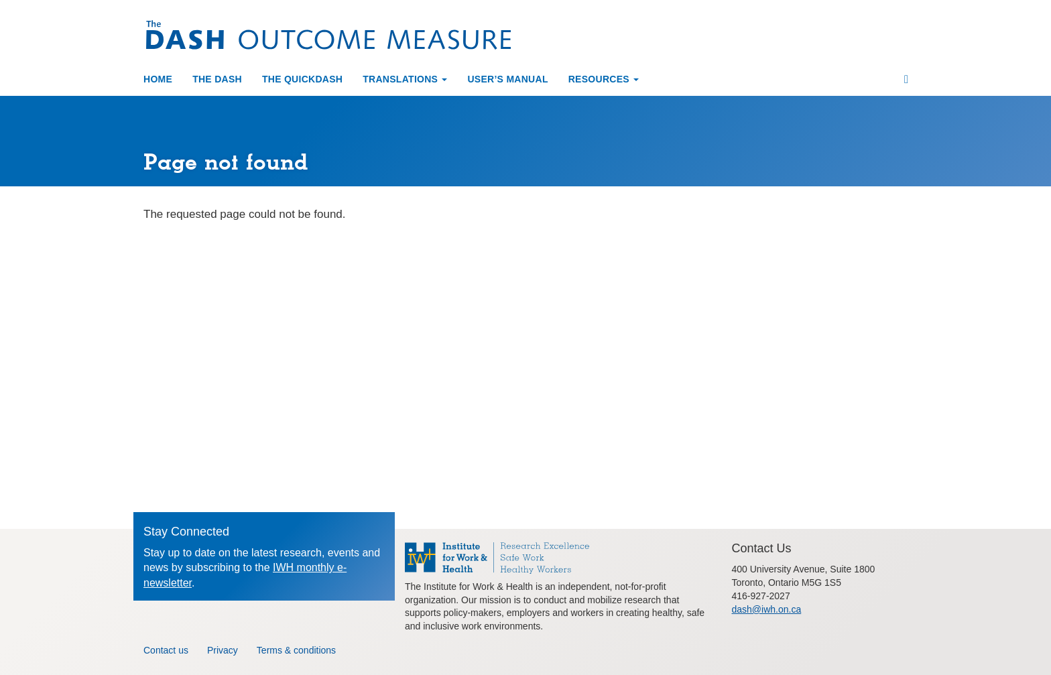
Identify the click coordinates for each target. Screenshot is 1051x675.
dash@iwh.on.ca (767, 608)
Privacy (222, 648)
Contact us (165, 648)
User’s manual (507, 77)
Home (157, 77)
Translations (405, 77)
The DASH (217, 77)
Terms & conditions (296, 648)
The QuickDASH (302, 77)
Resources (603, 77)
